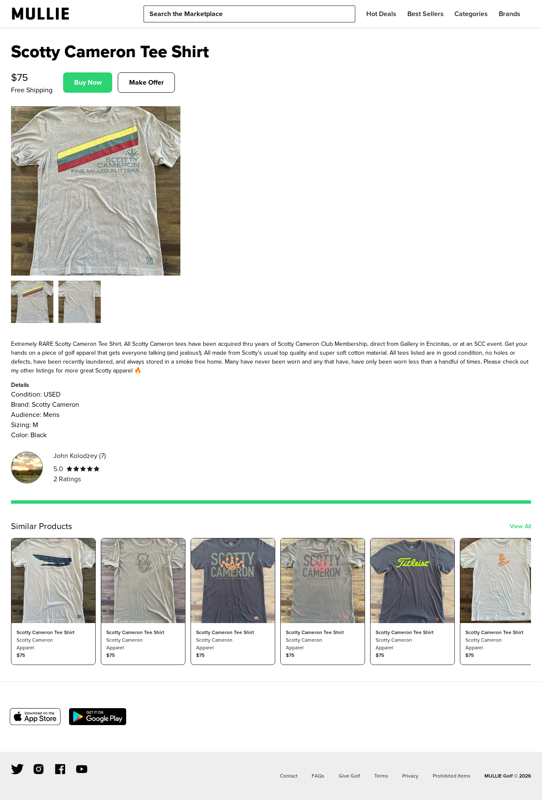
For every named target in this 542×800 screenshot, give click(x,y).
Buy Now (88, 82)
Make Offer (146, 82)
